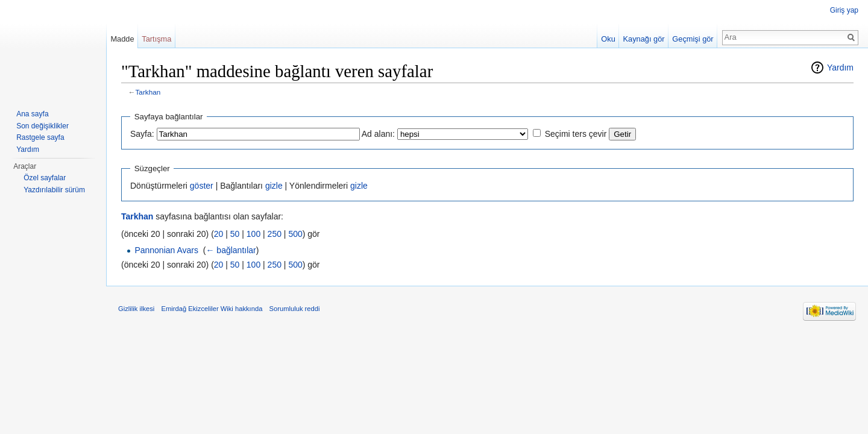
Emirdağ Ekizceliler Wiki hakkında (211, 308)
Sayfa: (142, 134)
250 (274, 234)
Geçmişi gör (692, 38)
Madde (122, 38)
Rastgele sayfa (40, 137)
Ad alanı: (378, 134)
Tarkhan (148, 92)
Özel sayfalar (45, 178)
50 (235, 234)
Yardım (840, 67)
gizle (274, 185)
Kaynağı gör (644, 38)
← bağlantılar (231, 250)
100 (253, 234)
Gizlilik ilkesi (136, 308)
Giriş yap (844, 10)
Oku (608, 38)
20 (219, 234)
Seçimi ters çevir (576, 134)
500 (295, 234)
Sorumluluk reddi (294, 308)
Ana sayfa (32, 114)
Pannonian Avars (166, 250)
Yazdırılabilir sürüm (54, 190)
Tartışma (156, 38)
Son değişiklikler (42, 126)
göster (201, 185)
